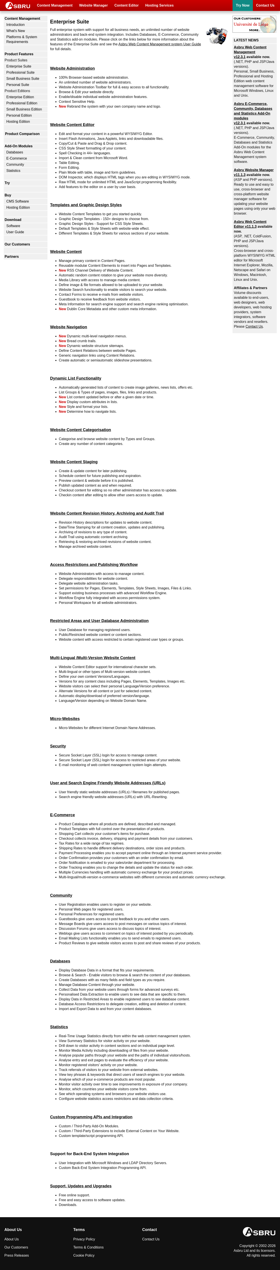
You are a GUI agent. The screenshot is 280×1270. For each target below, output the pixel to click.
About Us (11, 1239)
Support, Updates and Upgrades (81, 1186)
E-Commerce (16, 158)
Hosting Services (159, 5)
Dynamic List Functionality (75, 378)
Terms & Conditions (88, 1247)
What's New (15, 31)
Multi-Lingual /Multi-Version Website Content (92, 657)
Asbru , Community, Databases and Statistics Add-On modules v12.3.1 (253, 113)
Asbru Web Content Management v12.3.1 (250, 52)
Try (7, 183)
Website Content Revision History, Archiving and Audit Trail (107, 513)
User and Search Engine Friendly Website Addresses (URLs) (107, 783)
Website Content (66, 251)
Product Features (19, 54)
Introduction (15, 25)
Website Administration (72, 68)
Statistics (13, 171)
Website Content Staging (74, 461)
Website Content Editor (72, 124)
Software (13, 226)
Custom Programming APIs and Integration (91, 1117)
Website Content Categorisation (80, 429)
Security (58, 746)
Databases (14, 152)
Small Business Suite (22, 78)
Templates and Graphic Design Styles (86, 205)
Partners (12, 256)
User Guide (15, 232)
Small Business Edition (24, 109)
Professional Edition (21, 103)
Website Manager (93, 5)
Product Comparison (22, 134)
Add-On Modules (19, 146)
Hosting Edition (18, 121)
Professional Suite (20, 72)
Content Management (55, 5)
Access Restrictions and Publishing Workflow (94, 564)
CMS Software (17, 201)
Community (15, 164)
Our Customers (17, 244)
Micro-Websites (65, 718)
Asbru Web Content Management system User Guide (159, 44)
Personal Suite (17, 85)
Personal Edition (19, 115)
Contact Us (265, 5)
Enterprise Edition (20, 97)
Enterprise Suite (18, 66)
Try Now (242, 5)
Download (13, 220)
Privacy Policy (84, 1239)
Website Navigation (68, 327)
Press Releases (16, 1255)
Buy (8, 195)
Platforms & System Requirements (21, 39)
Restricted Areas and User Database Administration (99, 620)
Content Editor (126, 5)
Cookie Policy (83, 1255)
